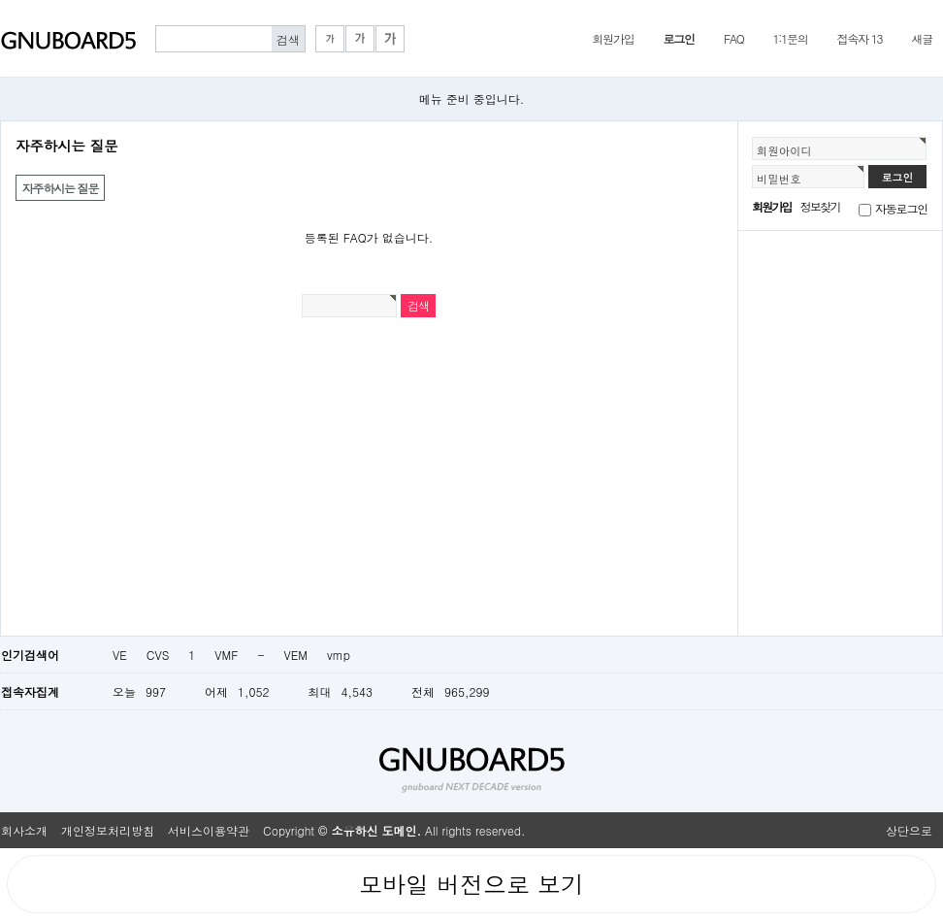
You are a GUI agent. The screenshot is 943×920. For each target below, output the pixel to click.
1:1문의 (790, 38)
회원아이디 (784, 150)
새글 (921, 38)
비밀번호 (779, 178)
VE (120, 654)
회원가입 (613, 38)
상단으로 (909, 830)
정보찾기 (820, 206)
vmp (338, 654)
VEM (296, 654)
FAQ (734, 38)
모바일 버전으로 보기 (471, 884)
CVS (158, 654)
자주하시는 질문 (60, 188)
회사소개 (24, 830)
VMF (226, 654)
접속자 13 (860, 38)
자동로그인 (901, 208)
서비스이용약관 (208, 830)
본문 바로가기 (0, 0)
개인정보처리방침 (107, 830)
